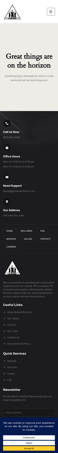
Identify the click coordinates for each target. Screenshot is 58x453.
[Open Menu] (51, 11)
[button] (7, 123)
